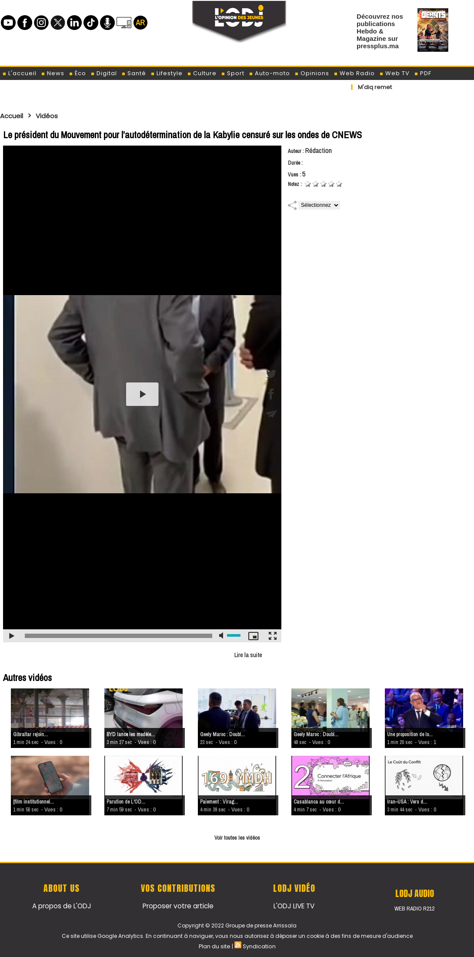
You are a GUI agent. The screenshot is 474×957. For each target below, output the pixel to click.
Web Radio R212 (414, 908)
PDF (422, 73)
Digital (103, 73)
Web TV (394, 73)
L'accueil (19, 73)
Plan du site (215, 945)
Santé (133, 73)
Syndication (258, 945)
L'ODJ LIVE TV (294, 905)
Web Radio (354, 73)
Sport (232, 73)
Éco (77, 73)
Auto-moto (269, 73)
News (52, 73)
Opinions (311, 73)
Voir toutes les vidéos (237, 837)
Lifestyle (166, 73)
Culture (202, 73)
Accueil (13, 115)
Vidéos (52, 115)
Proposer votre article (177, 905)
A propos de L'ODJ (61, 905)
